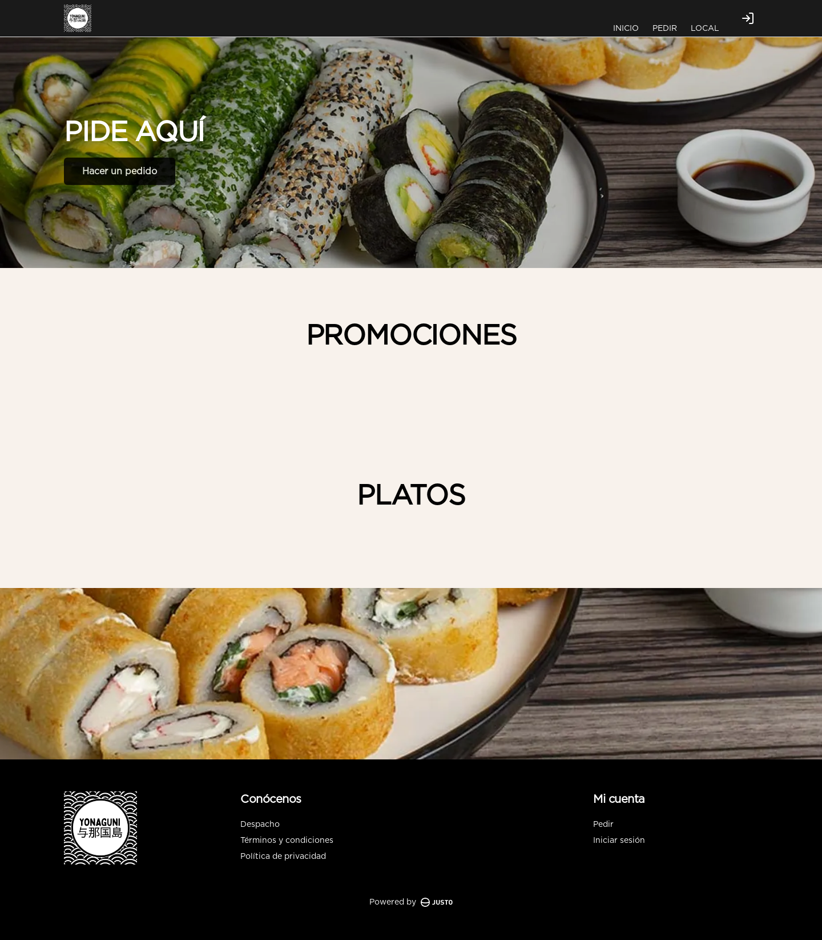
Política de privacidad (283, 857)
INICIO (626, 29)
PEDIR (664, 29)
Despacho (260, 825)
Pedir (603, 825)
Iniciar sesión (619, 841)
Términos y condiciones (286, 841)
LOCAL (705, 29)
